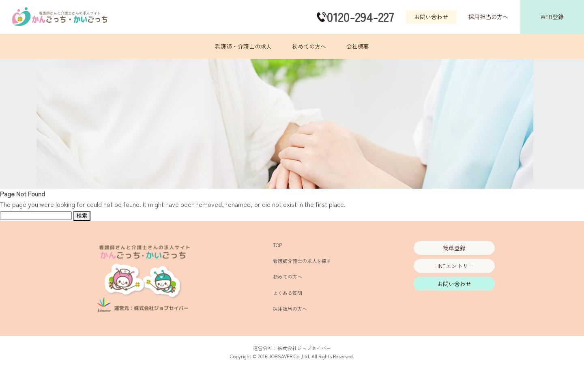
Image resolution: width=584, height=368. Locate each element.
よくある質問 (287, 292)
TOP (277, 244)
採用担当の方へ (488, 17)
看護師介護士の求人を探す (302, 260)
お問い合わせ (431, 17)
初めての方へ (309, 46)
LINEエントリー (454, 266)
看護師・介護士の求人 (243, 46)
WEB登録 (552, 17)
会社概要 (357, 46)
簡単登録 (454, 248)
